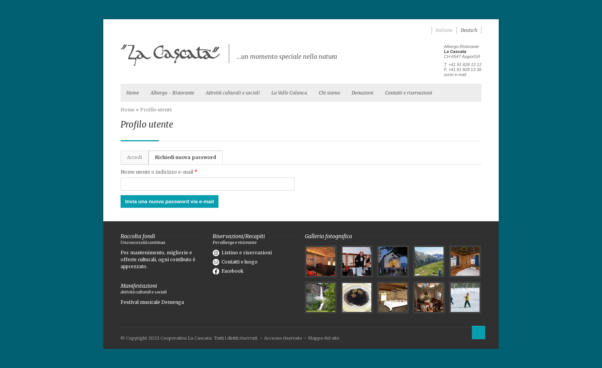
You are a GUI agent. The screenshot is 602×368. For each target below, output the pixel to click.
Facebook (228, 271)
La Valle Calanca (289, 93)
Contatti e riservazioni (408, 93)
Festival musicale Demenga (152, 302)
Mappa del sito (323, 338)
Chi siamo (329, 93)
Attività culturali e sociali (233, 93)
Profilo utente (156, 110)
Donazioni (363, 93)
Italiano (444, 30)
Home (132, 93)
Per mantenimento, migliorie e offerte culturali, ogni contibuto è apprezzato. (158, 259)
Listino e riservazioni (242, 252)
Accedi (134, 157)
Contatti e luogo (235, 262)
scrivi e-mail (455, 74)
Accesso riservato (283, 338)
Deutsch (469, 30)
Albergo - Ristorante (172, 93)
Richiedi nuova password (189, 155)
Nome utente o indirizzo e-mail (159, 171)
